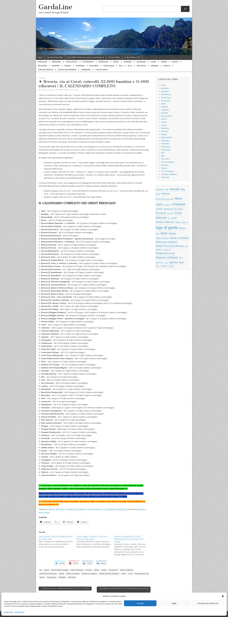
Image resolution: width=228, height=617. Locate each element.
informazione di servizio (48, 574)
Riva (121, 66)
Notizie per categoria (89, 574)
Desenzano (103, 62)
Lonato (175, 62)
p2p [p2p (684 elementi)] (186, 246)
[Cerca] (185, 9)
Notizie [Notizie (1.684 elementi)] (172, 233)
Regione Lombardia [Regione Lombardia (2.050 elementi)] (167, 257)
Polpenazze (166, 147)
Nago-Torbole (166, 137)
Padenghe (80, 66)
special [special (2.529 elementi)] (173, 262)
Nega (174, 603)
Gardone (128, 62)
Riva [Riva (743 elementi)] (181, 258)
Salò (130, 66)
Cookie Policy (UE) (132, 57)
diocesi (103, 570)
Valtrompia (72, 577)
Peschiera (93, 66)
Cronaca (88, 570)
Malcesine (42, 66)
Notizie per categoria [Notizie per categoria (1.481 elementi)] (166, 242)
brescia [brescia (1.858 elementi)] (166, 193)
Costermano (88, 62)
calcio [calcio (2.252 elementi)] (159, 204)
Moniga (68, 66)
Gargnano (141, 62)
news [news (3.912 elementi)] (163, 233)
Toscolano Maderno (67, 70)
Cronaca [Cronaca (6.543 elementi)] (178, 204)
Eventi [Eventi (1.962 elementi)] (178, 213)
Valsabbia (62, 577)
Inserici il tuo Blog (55, 57)
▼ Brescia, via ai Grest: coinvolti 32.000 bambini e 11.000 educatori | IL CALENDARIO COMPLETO (86, 509)
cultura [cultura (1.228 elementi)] (159, 209)
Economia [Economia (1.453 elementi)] (161, 213)
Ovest (130, 574)
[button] (222, 596)
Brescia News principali (59, 570)
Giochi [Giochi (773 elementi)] (177, 222)
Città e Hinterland (76, 570)
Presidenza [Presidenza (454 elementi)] (166, 250)
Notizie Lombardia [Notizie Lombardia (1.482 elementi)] (179, 238)
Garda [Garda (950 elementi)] (174, 218)
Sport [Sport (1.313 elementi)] (181, 262)
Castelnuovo (72, 62)
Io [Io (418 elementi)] (187, 222)
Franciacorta (113, 570)
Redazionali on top (141, 574)
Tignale (166, 66)
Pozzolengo (108, 66)
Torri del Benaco (45, 70)
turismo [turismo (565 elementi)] (171, 266)
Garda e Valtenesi (126, 570)
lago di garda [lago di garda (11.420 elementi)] (167, 227)
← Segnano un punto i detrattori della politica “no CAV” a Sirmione (65, 588)
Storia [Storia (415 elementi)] (157, 266)
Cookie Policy (8, 612)
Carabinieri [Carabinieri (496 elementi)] (167, 205)
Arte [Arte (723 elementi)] (166, 189)
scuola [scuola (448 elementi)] (166, 262)
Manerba (56, 66)
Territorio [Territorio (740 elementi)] (164, 266)
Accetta (140, 603)
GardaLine (55, 7)
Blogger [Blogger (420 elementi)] (158, 194)
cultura (96, 570)
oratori (123, 574)
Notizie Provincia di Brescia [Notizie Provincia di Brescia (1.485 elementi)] (170, 246)
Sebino (42, 577)
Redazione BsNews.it (48, 90)
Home (40, 57)
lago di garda (101, 70)
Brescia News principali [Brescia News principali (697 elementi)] (165, 199)
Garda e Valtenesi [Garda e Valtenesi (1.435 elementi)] (165, 222)
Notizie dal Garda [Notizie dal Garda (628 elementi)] (162, 238)
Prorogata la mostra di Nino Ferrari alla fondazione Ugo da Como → (124, 589)
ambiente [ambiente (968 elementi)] (160, 189)
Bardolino (42, 62)
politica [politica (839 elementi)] (159, 250)
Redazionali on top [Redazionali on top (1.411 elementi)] (165, 253)
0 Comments (74, 90)
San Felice (141, 66)
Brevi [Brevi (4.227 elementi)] (178, 198)
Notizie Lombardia (72, 574)
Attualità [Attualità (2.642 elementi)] (174, 189)
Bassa (46, 570)
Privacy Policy (19, 612)
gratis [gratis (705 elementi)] (183, 222)
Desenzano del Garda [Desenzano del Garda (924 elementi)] (173, 209)
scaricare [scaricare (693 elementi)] (159, 263)
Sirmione (154, 66)
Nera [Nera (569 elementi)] (157, 234)
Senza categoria (167, 162)
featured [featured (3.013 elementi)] (161, 217)
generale (164, 113)
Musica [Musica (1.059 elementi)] (182, 228)
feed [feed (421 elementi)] (168, 218)
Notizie (61, 574)
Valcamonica (51, 577)
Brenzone (56, 62)
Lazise (153, 62)
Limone (164, 62)
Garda (116, 62)
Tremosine (86, 70)
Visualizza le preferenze (208, 603)
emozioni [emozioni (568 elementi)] (170, 213)
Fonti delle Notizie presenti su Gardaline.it (85, 57)
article (163, 85)
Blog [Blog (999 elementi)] (183, 189)
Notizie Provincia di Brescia (109, 574)
